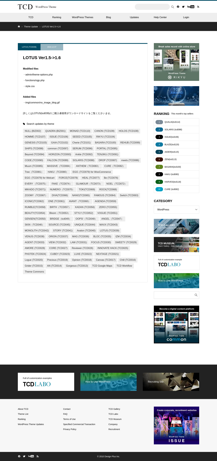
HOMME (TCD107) (35, 136)
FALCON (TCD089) (57, 160)
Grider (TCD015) (34, 266)
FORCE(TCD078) (68, 178)
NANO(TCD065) (81, 195)
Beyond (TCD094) (34, 154)
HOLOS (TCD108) (129, 131)
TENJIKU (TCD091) (107, 154)
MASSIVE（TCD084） (59, 166)
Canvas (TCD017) (105, 260)
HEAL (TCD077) (91, 178)
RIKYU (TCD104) (105, 136)
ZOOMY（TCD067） (36, 195)
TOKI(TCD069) (87, 189)
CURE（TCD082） (114, 166)
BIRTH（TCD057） (60, 207)
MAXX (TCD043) (108, 224)
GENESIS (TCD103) (36, 142)
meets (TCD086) (130, 160)
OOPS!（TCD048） (86, 219)
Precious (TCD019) (57, 260)
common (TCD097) (58, 148)
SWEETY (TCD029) (126, 242)
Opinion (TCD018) (82, 260)
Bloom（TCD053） (59, 213)
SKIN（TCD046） (34, 224)
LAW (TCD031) (78, 242)
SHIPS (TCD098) (34, 148)
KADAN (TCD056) (85, 207)
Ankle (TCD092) (84, 154)
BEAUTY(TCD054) (35, 213)
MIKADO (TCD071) (35, 189)
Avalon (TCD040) (86, 230)
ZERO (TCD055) (108, 207)
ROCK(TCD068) (108, 189)
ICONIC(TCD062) (34, 201)
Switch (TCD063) (129, 195)
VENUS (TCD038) (34, 236)
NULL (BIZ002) (33, 131)
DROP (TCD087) (108, 160)
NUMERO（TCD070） (62, 189)
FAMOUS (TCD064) (104, 195)
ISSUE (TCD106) (59, 136)
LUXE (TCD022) (83, 254)
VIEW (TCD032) (57, 242)
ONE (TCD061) (56, 201)
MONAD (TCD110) (80, 131)
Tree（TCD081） (34, 172)
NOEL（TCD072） (116, 183)
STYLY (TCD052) (83, 213)
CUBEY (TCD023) (60, 254)
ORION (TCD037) (58, 236)
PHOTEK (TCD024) (35, 254)
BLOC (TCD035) (102, 236)
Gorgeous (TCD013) (77, 266)
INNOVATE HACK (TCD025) (112, 248)
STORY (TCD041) (63, 230)
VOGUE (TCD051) (107, 213)
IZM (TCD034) (123, 236)
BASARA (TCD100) (105, 142)
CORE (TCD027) (58, 248)
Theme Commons (34, 271)
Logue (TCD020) (34, 260)
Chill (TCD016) (128, 260)
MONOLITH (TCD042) (37, 230)
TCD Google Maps (102, 266)
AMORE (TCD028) (35, 248)
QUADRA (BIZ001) (55, 131)
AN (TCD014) (54, 266)
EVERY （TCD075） (36, 183)
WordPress (178, 210)
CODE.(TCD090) (34, 160)
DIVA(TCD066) (60, 195)
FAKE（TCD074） (62, 183)
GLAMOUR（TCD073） (89, 183)
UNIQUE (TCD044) (84, 224)
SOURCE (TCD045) (59, 224)
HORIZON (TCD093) (60, 154)
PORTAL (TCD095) (107, 148)
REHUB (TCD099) (130, 142)
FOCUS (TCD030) (101, 242)
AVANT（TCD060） (80, 201)
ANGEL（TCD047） (112, 219)
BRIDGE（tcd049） (60, 219)
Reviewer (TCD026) (82, 248)
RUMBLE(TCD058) (35, 207)
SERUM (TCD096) (82, 148)
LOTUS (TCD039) (29, 47)
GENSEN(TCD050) (35, 219)
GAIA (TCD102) (59, 142)
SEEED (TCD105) (82, 136)
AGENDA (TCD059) (105, 201)
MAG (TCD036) (80, 236)
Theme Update (31, 26)
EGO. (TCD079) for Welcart (39, 178)
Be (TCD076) (111, 178)
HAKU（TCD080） (58, 172)
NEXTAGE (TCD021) (107, 254)
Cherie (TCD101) (81, 142)
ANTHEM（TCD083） (88, 166)
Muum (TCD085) (34, 166)
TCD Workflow (124, 266)
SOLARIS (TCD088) (83, 160)
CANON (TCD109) (104, 131)
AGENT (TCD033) (34, 242)
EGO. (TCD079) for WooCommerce (92, 172)
